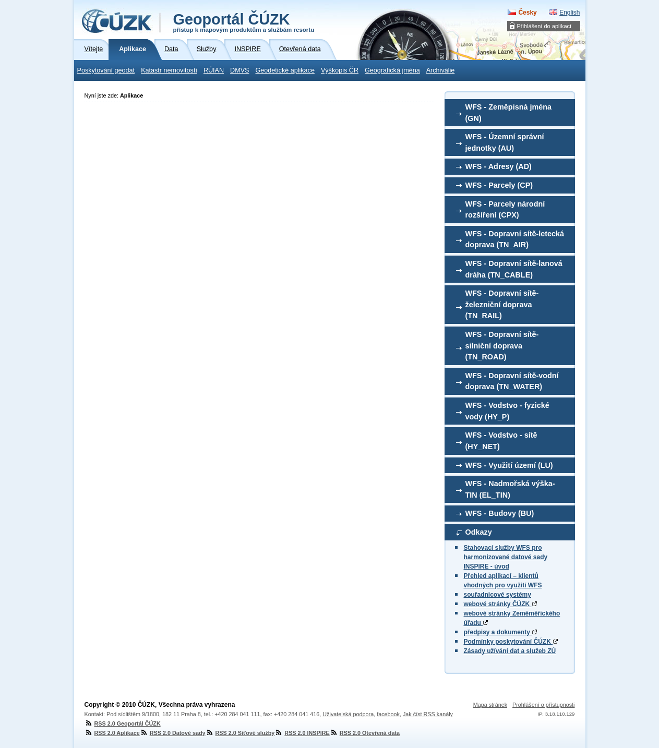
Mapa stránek (490, 705)
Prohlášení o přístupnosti (543, 705)
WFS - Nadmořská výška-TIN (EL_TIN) (510, 489)
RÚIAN (213, 70)
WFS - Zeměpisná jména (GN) (508, 113)
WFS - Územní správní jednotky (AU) (504, 142)
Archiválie (440, 70)
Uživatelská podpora (348, 714)
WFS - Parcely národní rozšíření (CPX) (505, 210)
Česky (527, 12)
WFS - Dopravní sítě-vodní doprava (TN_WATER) (512, 381)
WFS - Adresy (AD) (498, 166)
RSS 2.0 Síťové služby (240, 733)
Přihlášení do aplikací (544, 26)
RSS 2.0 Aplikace (112, 733)
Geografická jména (392, 70)
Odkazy (478, 532)
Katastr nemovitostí (169, 70)
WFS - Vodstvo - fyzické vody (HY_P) (507, 411)
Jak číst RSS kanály (428, 714)
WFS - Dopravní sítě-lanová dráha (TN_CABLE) (513, 269)
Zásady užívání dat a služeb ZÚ (510, 651)
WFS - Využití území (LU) (509, 465)
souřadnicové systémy (497, 594)
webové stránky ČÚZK (500, 604)
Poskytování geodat (106, 70)
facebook (388, 714)
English (569, 12)
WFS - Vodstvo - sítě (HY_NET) (501, 441)
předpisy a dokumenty (500, 632)
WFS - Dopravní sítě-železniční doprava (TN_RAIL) (502, 304)
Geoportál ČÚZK (244, 22)
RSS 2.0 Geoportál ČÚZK (123, 723)
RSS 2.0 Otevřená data (365, 733)
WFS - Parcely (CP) (499, 185)
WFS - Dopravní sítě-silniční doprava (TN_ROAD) (502, 345)
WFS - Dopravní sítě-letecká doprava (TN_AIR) (515, 239)
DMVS (239, 70)
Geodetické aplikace (285, 70)
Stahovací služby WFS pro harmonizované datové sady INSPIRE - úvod (506, 557)
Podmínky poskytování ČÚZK (511, 641)
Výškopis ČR (339, 70)
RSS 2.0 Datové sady (173, 733)
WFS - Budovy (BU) (499, 513)
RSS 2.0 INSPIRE (301, 733)
